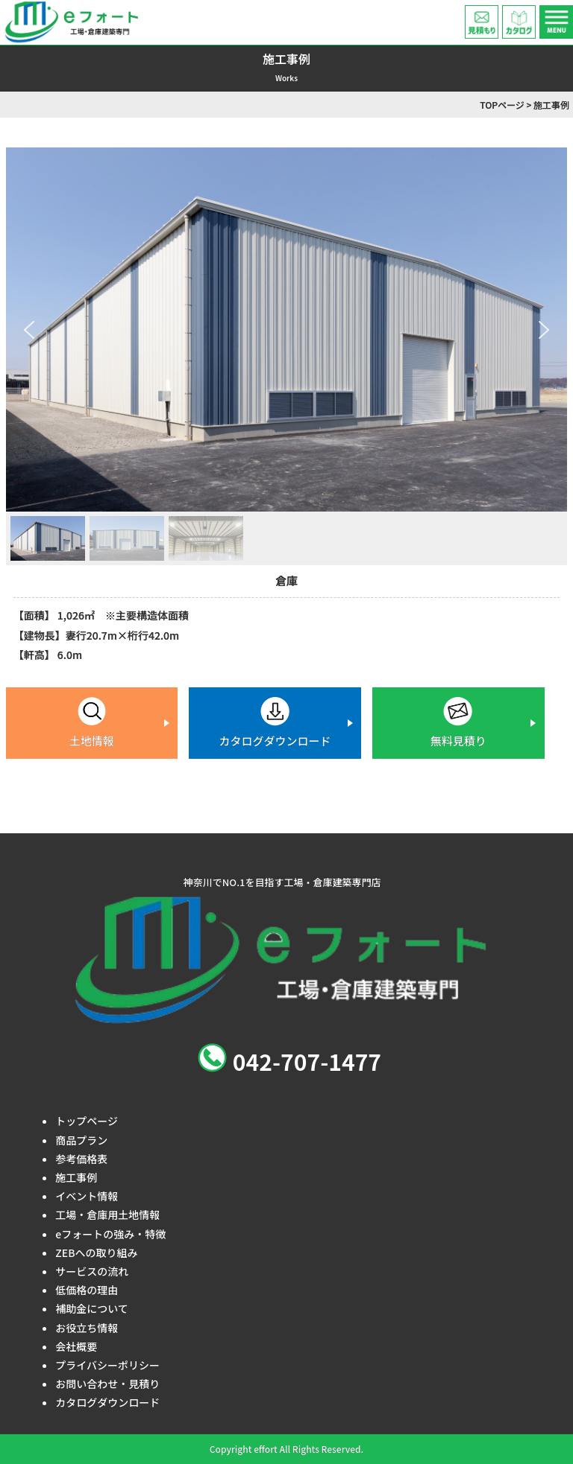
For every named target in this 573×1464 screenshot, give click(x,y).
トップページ (86, 1120)
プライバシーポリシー (107, 1365)
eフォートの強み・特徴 (110, 1233)
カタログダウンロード (107, 1402)
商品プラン (81, 1140)
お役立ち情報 (86, 1327)
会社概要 (76, 1346)
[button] (29, 330)
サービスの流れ (91, 1271)
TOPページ (502, 104)
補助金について (91, 1308)
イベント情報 (86, 1195)
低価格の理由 (86, 1289)
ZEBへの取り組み (96, 1252)
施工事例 (76, 1177)
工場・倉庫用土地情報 (107, 1214)
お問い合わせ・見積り (107, 1383)
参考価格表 (81, 1158)
